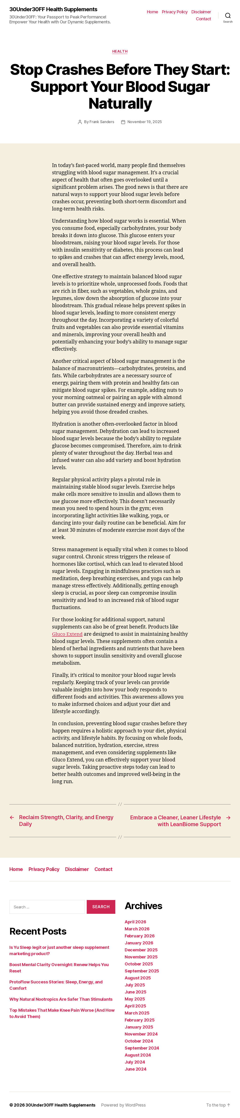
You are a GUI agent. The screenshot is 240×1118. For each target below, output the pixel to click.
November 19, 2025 (145, 122)
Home (152, 11)
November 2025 (141, 956)
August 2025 (138, 977)
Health (120, 52)
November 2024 (141, 1033)
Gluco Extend (67, 634)
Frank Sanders (102, 122)
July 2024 (135, 1061)
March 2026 (137, 928)
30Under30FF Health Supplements (53, 9)
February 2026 (140, 935)
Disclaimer (201, 11)
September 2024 (142, 1047)
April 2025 (135, 1005)
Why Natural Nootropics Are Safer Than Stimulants (60, 999)
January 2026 (139, 942)
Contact (203, 18)
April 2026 (135, 921)
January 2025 (139, 1026)
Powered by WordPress (124, 1104)
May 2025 (135, 998)
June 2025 (135, 991)
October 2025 (139, 963)
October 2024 (139, 1040)
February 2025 (140, 1019)
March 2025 (137, 1012)
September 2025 (142, 970)
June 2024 (135, 1068)
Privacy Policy (175, 11)
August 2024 (138, 1054)
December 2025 (141, 949)
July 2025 (135, 984)
